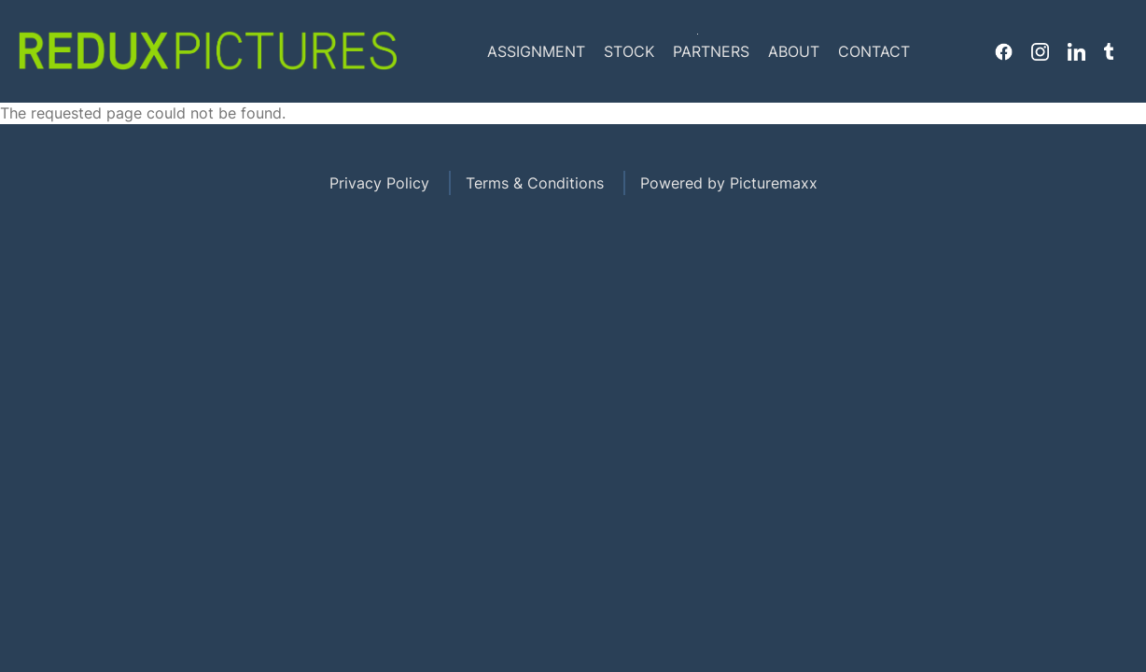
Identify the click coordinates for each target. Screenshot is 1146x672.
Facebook (1004, 51)
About (793, 51)
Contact (874, 51)
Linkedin (1076, 51)
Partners (711, 51)
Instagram (1040, 51)
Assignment (536, 51)
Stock (629, 51)
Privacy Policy (379, 183)
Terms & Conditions (535, 183)
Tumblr (1108, 51)
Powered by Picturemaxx (729, 183)
